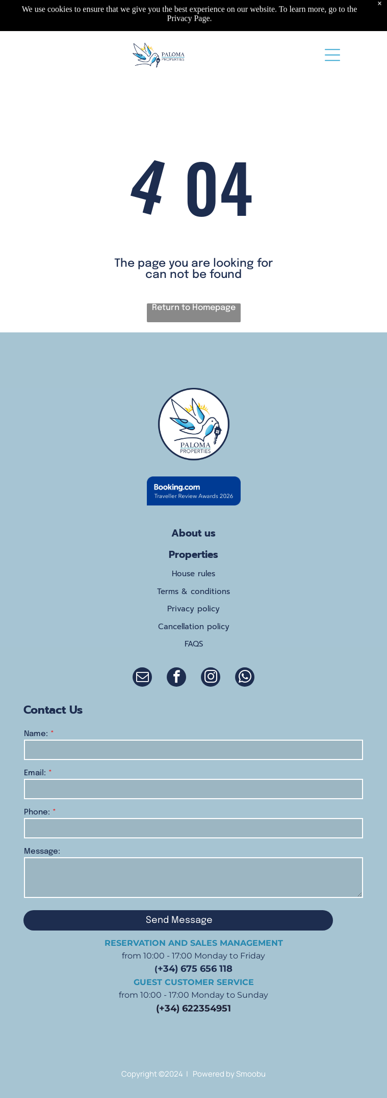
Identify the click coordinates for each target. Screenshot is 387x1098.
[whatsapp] (244, 678)
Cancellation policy (193, 626)
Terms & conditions (193, 591)
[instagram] (210, 678)
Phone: (37, 812)
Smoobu (251, 1073)
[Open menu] (332, 55)
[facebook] (176, 678)
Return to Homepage (194, 307)
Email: (35, 773)
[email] (142, 678)
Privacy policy (193, 608)
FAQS (194, 644)
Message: (42, 852)
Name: (36, 734)
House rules (193, 573)
